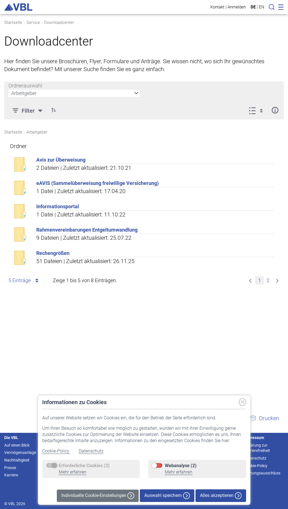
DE (253, 7)
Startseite (13, 22)
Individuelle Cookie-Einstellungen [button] (97, 495)
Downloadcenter (59, 22)
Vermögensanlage (20, 452)
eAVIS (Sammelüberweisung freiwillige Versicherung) (97, 183)
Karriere (11, 475)
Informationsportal (57, 206)
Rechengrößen (52, 253)
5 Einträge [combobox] (24, 280)
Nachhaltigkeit (17, 460)
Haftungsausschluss (262, 473)
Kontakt (217, 6)
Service (33, 22)
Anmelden (237, 6)
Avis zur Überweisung (61, 160)
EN (261, 7)
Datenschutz (91, 451)
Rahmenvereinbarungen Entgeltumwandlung (87, 230)
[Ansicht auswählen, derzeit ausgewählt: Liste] (257, 110)
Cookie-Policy (56, 451)
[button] (53, 110)
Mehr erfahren (72, 472)
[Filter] (28, 110)
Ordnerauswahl (25, 86)
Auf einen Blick (17, 445)
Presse (10, 467)
